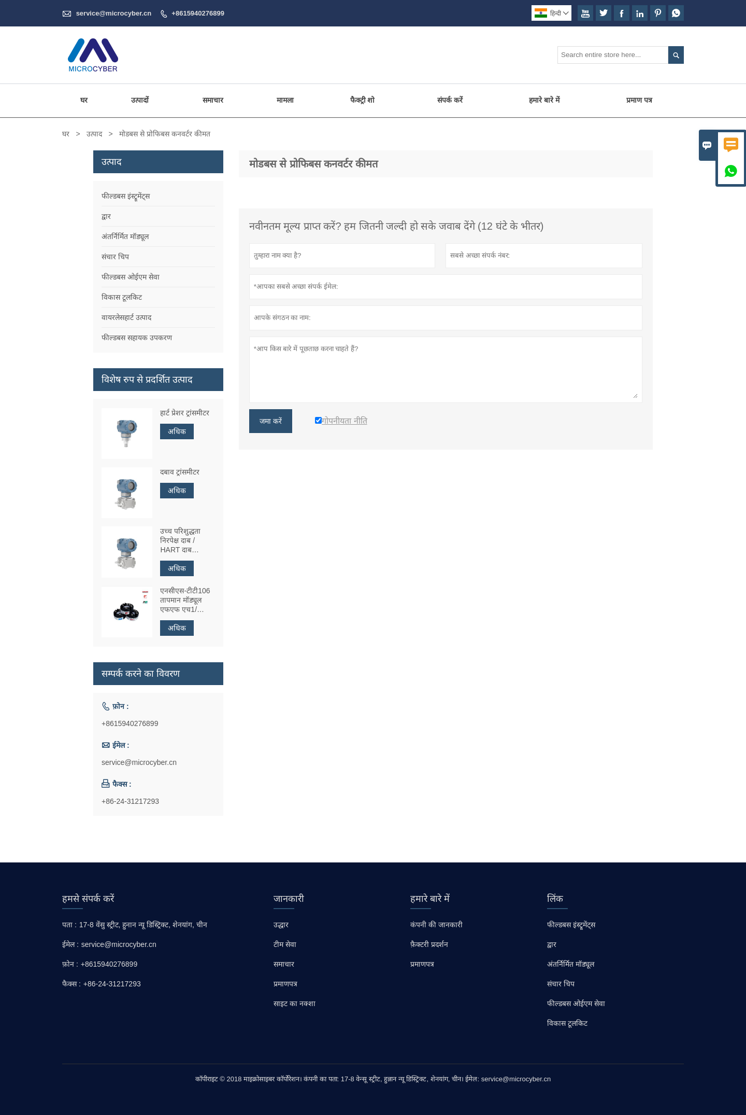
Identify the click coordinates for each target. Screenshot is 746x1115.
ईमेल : (70, 944)
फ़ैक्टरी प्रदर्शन (429, 944)
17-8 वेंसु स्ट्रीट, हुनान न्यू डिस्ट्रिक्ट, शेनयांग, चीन (143, 925)
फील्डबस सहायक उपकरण (137, 337)
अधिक (177, 431)
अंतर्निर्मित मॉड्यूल (125, 236)
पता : (69, 925)
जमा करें (271, 421)
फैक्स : (71, 984)
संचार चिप (115, 257)
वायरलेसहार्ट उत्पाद (126, 317)
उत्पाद (94, 134)
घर (84, 100)
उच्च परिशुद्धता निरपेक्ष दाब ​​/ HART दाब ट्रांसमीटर (180, 540)
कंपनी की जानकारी (436, 925)
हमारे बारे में (544, 100)
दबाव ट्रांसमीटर (179, 472)
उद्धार (281, 925)
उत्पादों (140, 100)
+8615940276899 (197, 13)
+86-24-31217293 (130, 801)
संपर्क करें (450, 100)
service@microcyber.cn (114, 13)
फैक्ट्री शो (362, 100)
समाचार (213, 100)
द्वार (106, 216)
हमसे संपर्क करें (88, 899)
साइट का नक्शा (294, 1003)
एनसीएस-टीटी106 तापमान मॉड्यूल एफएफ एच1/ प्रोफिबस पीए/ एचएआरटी (185, 600)
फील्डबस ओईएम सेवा (131, 277)
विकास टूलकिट (122, 297)
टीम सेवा (285, 944)
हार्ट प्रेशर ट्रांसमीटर (184, 413)
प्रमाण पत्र (639, 100)
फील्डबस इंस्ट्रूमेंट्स (126, 196)
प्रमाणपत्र (285, 984)
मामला (285, 100)
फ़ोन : (70, 964)
